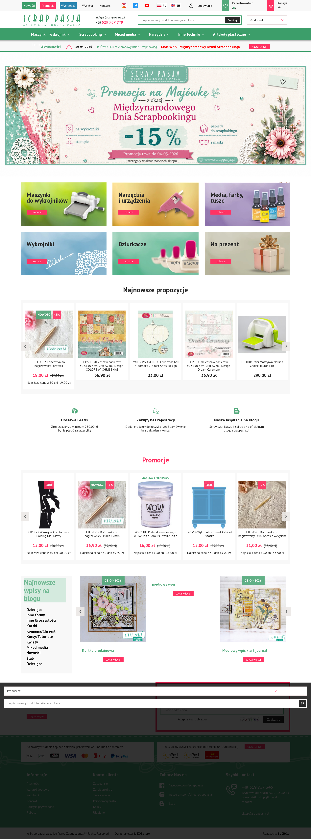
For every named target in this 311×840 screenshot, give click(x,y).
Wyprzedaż (68, 6)
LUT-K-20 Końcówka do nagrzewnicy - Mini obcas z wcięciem (262, 534)
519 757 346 (257, 787)
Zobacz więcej (74, 423)
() (242, 5)
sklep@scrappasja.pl (110, 17)
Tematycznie (42, 44)
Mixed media (125, 34)
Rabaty (31, 812)
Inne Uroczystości (41, 620)
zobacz (64, 204)
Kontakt (105, 6)
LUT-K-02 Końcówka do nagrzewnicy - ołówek (49, 364)
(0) (282, 5)
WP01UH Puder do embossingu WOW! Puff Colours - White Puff (155, 534)
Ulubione (99, 812)
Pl (164, 5)
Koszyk (97, 807)
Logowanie (205, 6)
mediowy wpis (164, 584)
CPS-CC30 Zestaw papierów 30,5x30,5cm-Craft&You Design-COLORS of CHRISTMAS (102, 365)
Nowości (29, 6)
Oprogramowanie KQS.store (132, 834)
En (178, 5)
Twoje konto (101, 795)
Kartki (32, 625)
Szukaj (232, 20)
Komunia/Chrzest (41, 631)
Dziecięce (34, 609)
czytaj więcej (37, 716)
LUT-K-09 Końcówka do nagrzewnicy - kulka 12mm (102, 534)
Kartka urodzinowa (98, 650)
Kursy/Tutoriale (40, 636)
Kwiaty (32, 642)
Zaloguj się (100, 784)
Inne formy (36, 615)
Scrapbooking (90, 34)
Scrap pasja (52, 20)
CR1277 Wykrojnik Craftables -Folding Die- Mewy (48, 534)
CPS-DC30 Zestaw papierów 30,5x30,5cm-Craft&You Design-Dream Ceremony (209, 365)
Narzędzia (157, 34)
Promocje (48, 6)
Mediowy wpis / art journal (244, 650)
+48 (109, 22)
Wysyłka (87, 6)
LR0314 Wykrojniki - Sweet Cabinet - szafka (209, 534)
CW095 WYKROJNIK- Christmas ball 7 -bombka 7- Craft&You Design (155, 364)
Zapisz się (273, 720)
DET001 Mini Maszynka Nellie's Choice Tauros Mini (262, 364)
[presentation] (25, 346)
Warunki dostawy (38, 789)
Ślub (30, 658)
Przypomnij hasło (104, 801)
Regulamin (33, 795)
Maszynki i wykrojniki (48, 34)
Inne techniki (189, 34)
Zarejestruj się (102, 789)
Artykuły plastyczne (229, 34)
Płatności (33, 784)
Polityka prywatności (40, 807)
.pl (284, 834)
